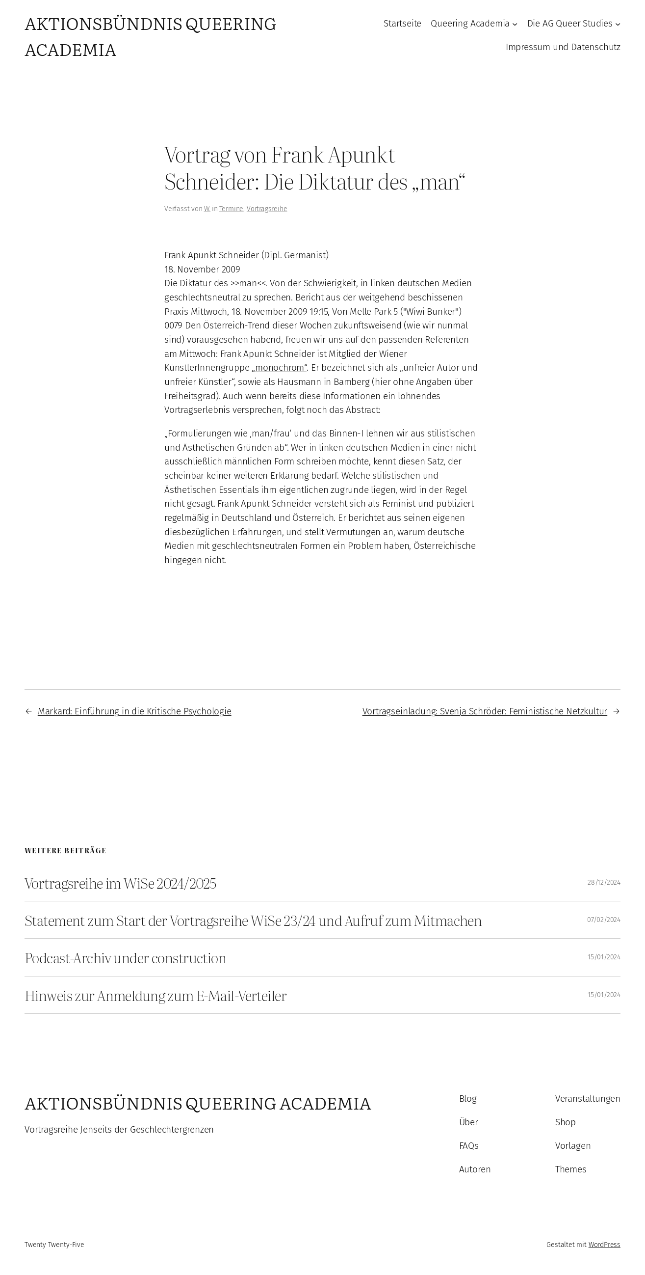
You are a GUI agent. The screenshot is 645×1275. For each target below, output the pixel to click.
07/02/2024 (603, 920)
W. (207, 209)
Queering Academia (470, 23)
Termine (231, 209)
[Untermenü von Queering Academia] (514, 24)
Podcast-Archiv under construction (125, 957)
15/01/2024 (604, 957)
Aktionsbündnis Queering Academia (198, 1102)
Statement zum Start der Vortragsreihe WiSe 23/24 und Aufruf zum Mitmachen (253, 919)
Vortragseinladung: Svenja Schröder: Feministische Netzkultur (485, 711)
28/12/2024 (604, 882)
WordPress (604, 1245)
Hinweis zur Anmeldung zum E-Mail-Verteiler (155, 995)
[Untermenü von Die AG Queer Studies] (617, 24)
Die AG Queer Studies (570, 23)
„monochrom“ (279, 367)
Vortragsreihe (267, 209)
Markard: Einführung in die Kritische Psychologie (135, 711)
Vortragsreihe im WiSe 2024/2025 (120, 882)
